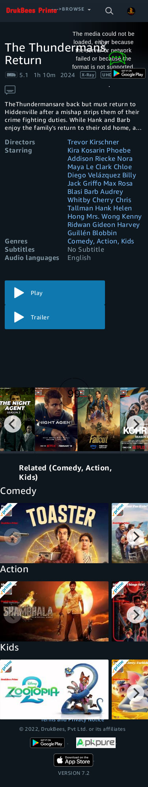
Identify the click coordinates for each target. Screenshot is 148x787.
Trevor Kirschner (93, 142)
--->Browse (68, 9)
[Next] (135, 424)
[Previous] (12, 424)
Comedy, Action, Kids (100, 241)
